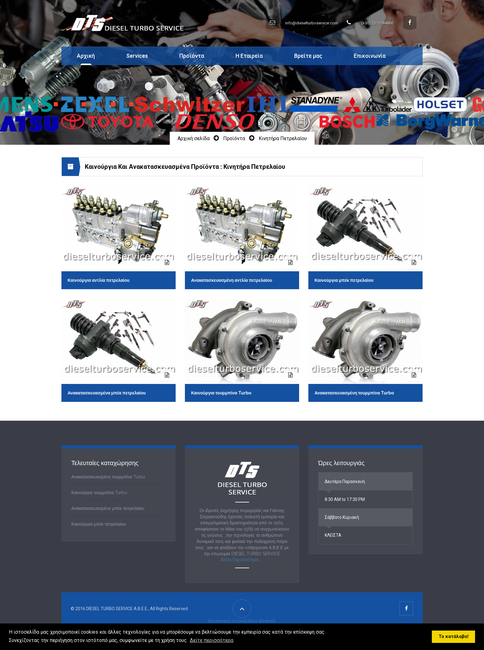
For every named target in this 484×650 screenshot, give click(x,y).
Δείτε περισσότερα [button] (211, 640)
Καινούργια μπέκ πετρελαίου (344, 280)
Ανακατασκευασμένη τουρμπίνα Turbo (354, 392)
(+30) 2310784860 (367, 22)
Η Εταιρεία (249, 55)
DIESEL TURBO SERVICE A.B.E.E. (117, 608)
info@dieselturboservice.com (302, 22)
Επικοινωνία (370, 55)
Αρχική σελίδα (193, 138)
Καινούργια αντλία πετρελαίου (98, 280)
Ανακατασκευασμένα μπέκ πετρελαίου (107, 392)
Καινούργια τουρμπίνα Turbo (221, 392)
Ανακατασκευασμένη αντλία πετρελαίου (231, 280)
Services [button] (137, 55)
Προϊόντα (234, 138)
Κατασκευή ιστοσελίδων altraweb (242, 621)
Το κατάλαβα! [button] (454, 636)
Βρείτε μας (308, 55)
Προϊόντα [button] (191, 55)
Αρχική (86, 55)
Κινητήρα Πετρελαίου (283, 138)
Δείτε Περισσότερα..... (242, 559)
